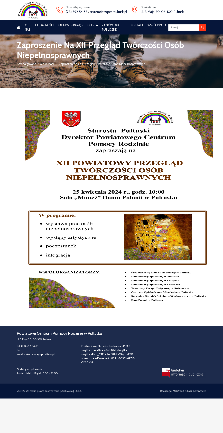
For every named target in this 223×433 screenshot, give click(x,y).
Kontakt (137, 25)
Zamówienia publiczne (110, 27)
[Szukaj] (183, 27)
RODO (78, 391)
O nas (27, 27)
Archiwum (67, 391)
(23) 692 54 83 (76, 12)
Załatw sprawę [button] (69, 25)
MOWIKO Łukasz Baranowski (189, 391)
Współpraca (156, 25)
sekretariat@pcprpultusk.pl (108, 12)
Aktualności (44, 25)
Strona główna (26, 64)
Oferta (92, 25)
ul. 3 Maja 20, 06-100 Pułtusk (162, 12)
